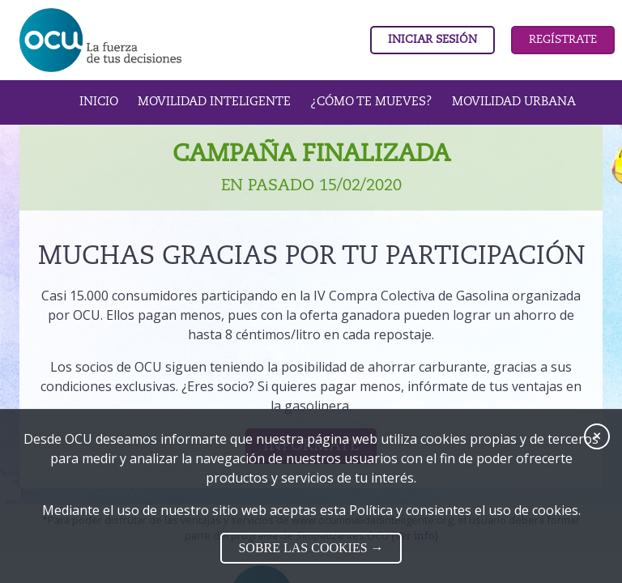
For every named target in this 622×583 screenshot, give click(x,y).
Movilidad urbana (514, 102)
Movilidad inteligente (214, 102)
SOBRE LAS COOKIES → (310, 548)
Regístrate (563, 39)
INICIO (98, 102)
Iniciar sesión (432, 39)
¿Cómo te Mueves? (371, 102)
